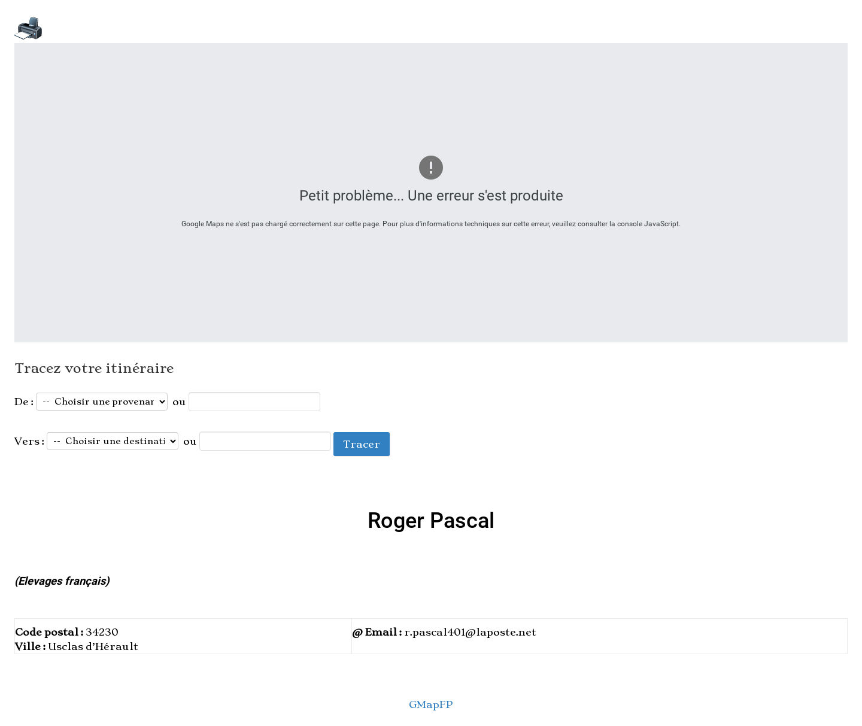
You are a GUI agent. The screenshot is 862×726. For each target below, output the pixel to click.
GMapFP (431, 704)
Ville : (31, 646)
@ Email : (378, 632)
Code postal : (50, 632)
